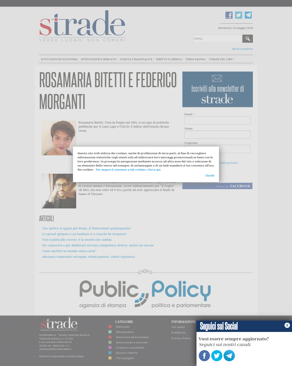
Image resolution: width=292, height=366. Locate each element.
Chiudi (209, 175)
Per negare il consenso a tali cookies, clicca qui (128, 169)
